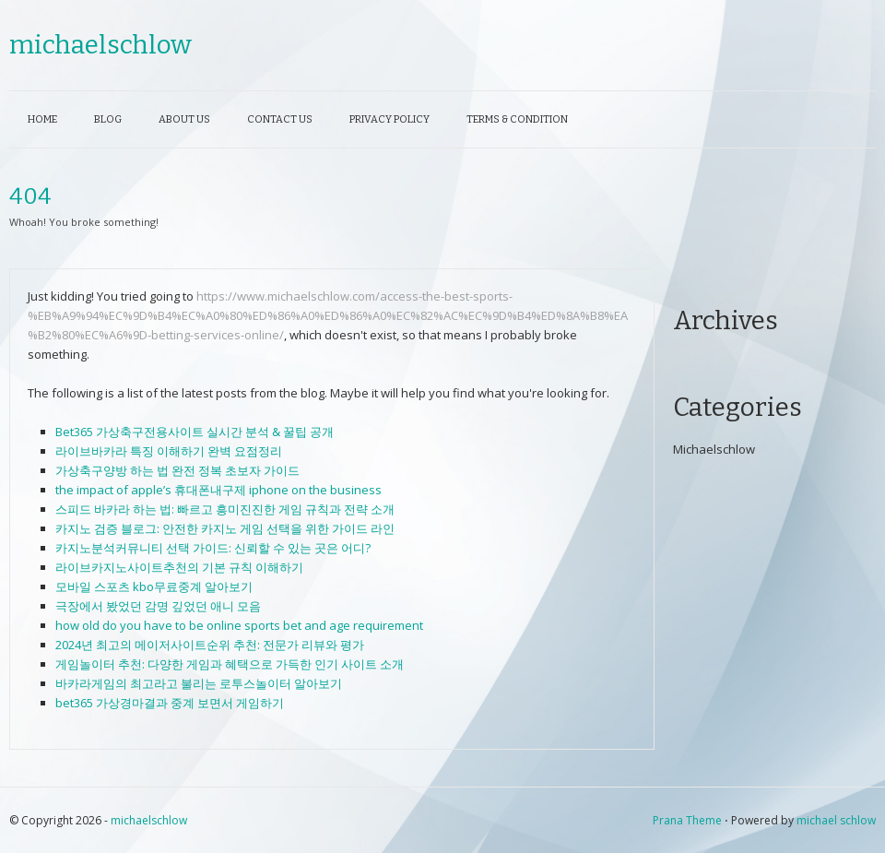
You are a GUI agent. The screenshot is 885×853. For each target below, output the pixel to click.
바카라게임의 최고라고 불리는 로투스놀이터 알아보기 (198, 683)
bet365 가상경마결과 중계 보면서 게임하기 (169, 702)
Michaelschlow (714, 449)
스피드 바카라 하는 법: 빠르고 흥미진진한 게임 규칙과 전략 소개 (225, 509)
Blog (108, 119)
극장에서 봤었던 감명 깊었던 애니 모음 (158, 606)
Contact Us (280, 119)
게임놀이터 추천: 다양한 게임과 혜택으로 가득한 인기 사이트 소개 (229, 664)
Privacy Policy (389, 119)
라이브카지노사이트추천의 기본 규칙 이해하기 (179, 567)
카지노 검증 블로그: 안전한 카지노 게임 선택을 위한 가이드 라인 (225, 528)
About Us (184, 119)
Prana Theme (687, 820)
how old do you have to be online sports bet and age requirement (239, 625)
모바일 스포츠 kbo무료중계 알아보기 (154, 586)
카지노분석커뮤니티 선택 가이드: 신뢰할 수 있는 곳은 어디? (213, 547)
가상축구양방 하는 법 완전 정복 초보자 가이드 (177, 470)
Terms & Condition (517, 119)
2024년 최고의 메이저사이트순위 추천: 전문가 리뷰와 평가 (209, 644)
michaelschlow (100, 45)
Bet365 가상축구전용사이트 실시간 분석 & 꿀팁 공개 (194, 431)
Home (42, 119)
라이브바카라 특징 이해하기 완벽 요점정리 (168, 451)
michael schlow (836, 820)
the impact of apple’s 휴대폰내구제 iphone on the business (218, 489)
